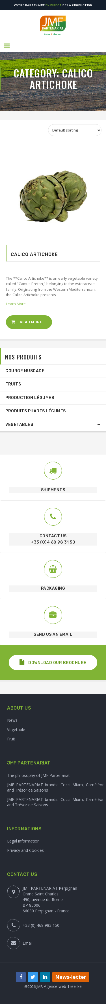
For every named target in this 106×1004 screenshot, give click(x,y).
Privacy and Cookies (25, 850)
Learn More (16, 303)
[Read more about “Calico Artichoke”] (29, 322)
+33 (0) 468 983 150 (41, 925)
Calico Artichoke (34, 254)
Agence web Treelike (63, 986)
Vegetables (19, 424)
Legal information (23, 841)
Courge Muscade (24, 371)
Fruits (13, 384)
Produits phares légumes (35, 411)
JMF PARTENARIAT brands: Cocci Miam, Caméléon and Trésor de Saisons (56, 787)
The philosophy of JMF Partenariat (38, 775)
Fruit (11, 739)
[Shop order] (74, 130)
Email (28, 943)
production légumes (29, 397)
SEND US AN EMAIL (53, 634)
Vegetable (16, 729)
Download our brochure (53, 662)
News (12, 720)
